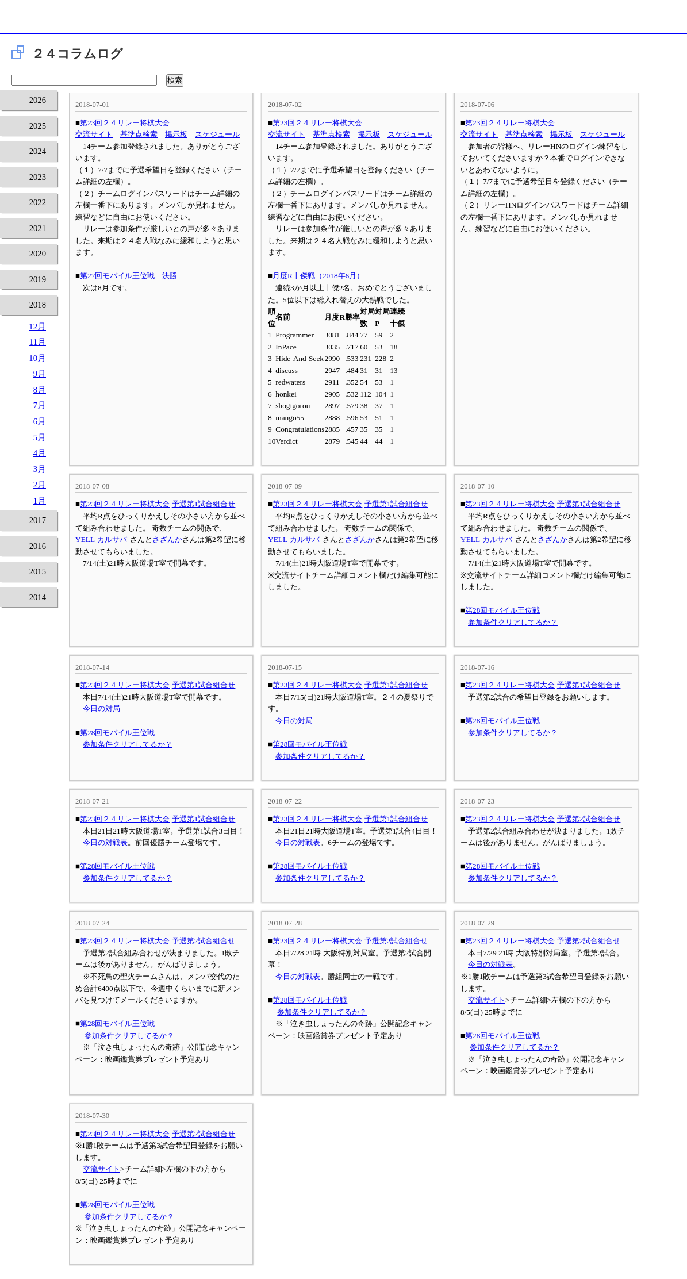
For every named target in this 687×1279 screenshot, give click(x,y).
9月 (39, 373)
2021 (37, 228)
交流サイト (94, 134)
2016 (37, 546)
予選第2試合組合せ (589, 819)
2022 (37, 202)
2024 (37, 151)
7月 (39, 405)
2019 (37, 279)
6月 (39, 421)
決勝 (169, 275)
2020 (37, 253)
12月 (37, 326)
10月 (37, 358)
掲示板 (176, 134)
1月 (39, 500)
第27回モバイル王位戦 (117, 275)
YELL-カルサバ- (102, 539)
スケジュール (217, 134)
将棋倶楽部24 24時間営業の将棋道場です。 (343, 20)
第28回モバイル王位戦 (502, 610)
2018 (37, 304)
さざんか (167, 539)
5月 (39, 437)
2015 (37, 571)
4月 (39, 453)
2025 (37, 125)
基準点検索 (139, 134)
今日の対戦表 (105, 842)
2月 (39, 484)
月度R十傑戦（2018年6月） (318, 275)
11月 (37, 342)
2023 (37, 177)
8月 (39, 389)
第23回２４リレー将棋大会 (125, 122)
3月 (39, 469)
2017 (37, 520)
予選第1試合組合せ (204, 504)
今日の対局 (101, 708)
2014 (37, 597)
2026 (37, 100)
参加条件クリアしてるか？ (513, 622)
